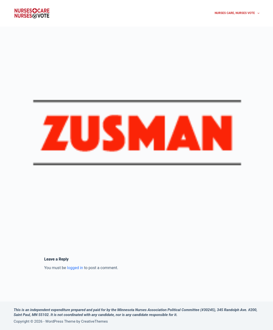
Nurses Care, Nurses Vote (237, 13)
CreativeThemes (94, 321)
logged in (75, 267)
